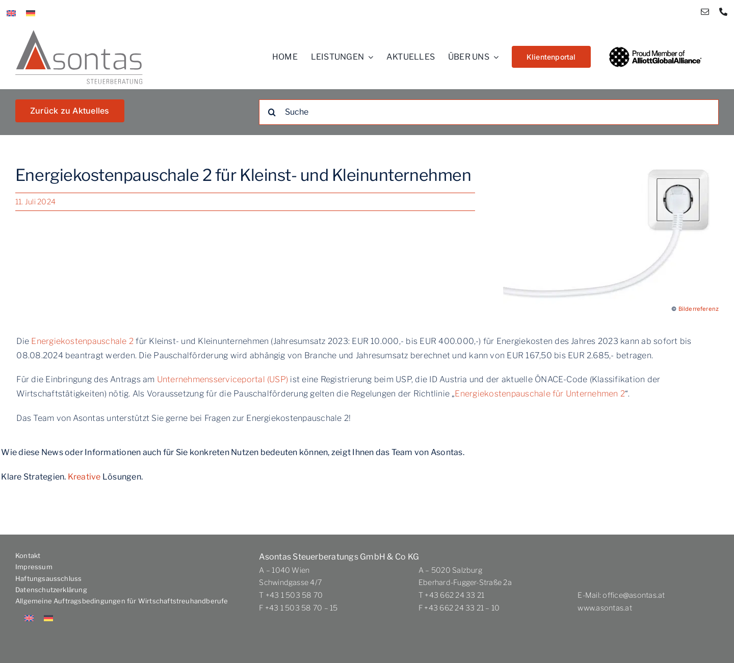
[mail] (705, 12)
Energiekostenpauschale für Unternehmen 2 (540, 394)
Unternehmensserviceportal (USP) (222, 379)
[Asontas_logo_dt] (79, 34)
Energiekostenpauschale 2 (82, 341)
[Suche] (489, 112)
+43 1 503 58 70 (294, 595)
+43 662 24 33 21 (454, 595)
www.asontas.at (605, 608)
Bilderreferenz (698, 308)
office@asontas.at (633, 595)
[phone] (723, 12)
